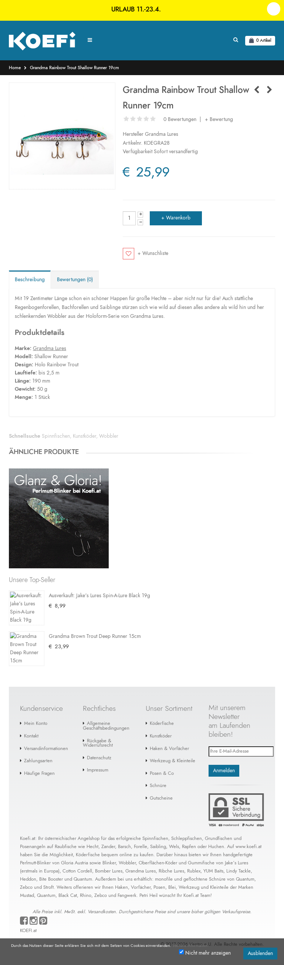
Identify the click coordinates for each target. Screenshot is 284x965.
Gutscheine (161, 799)
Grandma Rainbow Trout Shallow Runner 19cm (74, 67)
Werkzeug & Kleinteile (172, 762)
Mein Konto (35, 725)
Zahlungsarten (38, 762)
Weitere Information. (190, 946)
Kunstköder (84, 436)
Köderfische (162, 725)
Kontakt (31, 737)
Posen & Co (162, 775)
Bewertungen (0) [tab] (75, 279)
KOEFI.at (28, 932)
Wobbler (108, 436)
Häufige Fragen (39, 775)
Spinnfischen (56, 436)
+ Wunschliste (153, 253)
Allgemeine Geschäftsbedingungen (106, 727)
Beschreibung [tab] (30, 279)
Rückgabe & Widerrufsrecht (98, 745)
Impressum (97, 771)
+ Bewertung (219, 119)
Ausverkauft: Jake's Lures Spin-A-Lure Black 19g (99, 595)
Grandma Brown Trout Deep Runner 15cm (95, 637)
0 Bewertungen (179, 119)
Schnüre (158, 787)
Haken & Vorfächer (169, 750)
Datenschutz (99, 759)
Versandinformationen (46, 750)
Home (15, 67)
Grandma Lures (161, 134)
